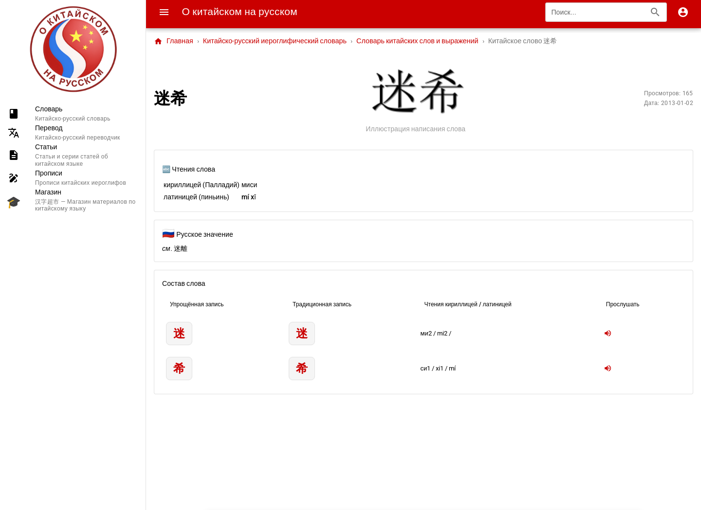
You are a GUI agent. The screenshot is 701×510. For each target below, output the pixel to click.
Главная (173, 41)
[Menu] (164, 12)
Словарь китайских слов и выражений (417, 41)
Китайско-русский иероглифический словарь (275, 41)
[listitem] (73, 113)
